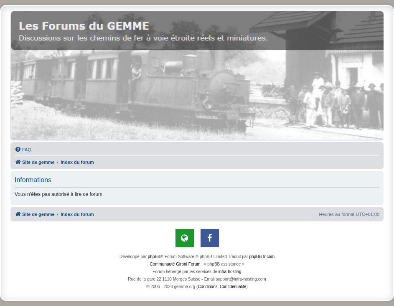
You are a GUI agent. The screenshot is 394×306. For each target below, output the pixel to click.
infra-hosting (230, 271)
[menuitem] (23, 150)
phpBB (154, 256)
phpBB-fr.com (262, 256)
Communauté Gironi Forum (175, 264)
